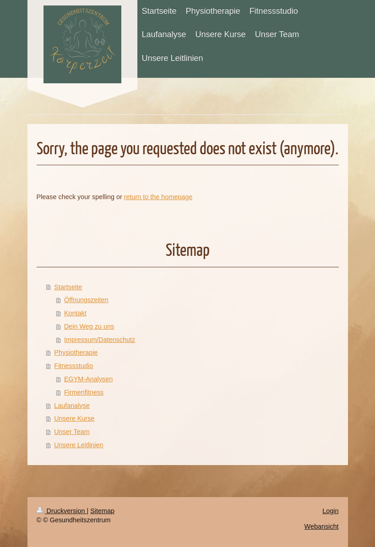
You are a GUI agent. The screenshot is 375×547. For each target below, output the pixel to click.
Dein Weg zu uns (89, 326)
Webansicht (321, 526)
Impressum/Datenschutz (99, 339)
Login (330, 511)
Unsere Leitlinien (78, 445)
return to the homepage (158, 196)
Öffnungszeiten (86, 299)
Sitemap (102, 511)
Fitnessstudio (73, 365)
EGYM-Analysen (88, 379)
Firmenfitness (83, 392)
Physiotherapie (76, 352)
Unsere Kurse (74, 418)
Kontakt (75, 313)
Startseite (68, 287)
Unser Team (71, 431)
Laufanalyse (72, 405)
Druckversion (62, 511)
